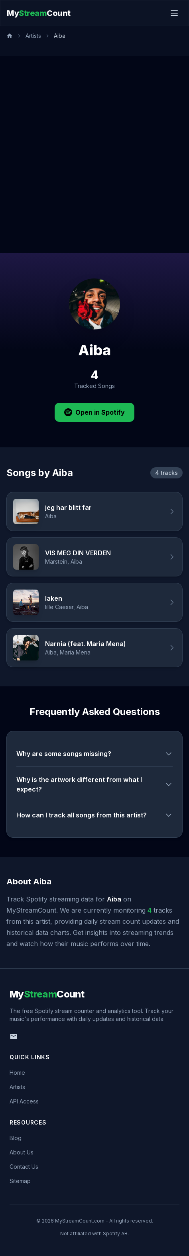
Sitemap (20, 1181)
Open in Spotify (94, 412)
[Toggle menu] (174, 13)
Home (17, 1072)
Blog (16, 1138)
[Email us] (14, 1036)
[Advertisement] (94, 154)
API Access (24, 1101)
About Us (21, 1152)
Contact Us (24, 1166)
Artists (33, 35)
